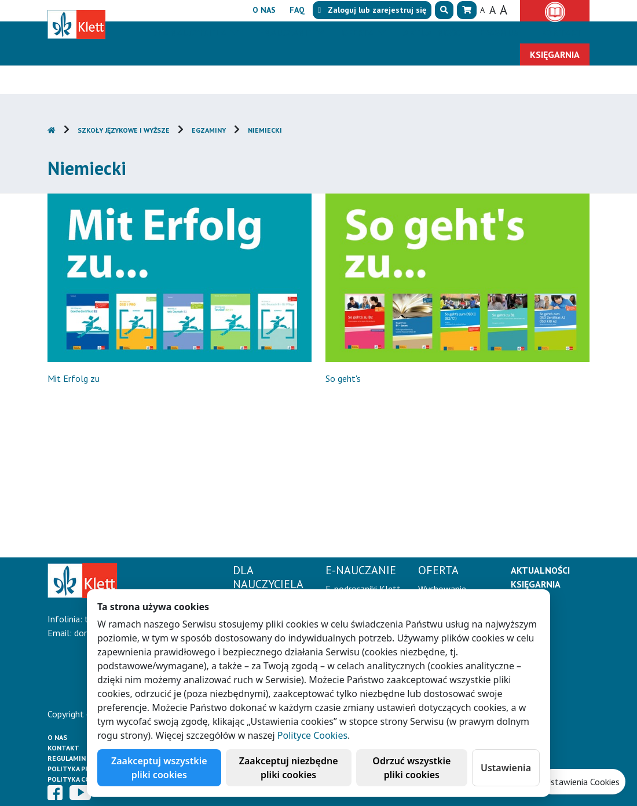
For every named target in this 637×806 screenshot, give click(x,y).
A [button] (482, 10)
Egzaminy (209, 130)
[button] (444, 10)
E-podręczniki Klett (363, 589)
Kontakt (63, 747)
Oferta (358, 32)
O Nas (57, 737)
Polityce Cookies (312, 735)
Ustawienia (506, 767)
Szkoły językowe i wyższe (124, 130)
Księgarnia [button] (555, 54)
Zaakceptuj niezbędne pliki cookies (288, 767)
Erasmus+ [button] (501, 32)
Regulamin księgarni (84, 758)
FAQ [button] (297, 10)
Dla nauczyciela (189, 32)
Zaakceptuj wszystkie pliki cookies (159, 767)
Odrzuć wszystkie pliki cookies (411, 767)
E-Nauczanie (285, 32)
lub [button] (372, 10)
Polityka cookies (79, 779)
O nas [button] (264, 10)
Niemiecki (265, 130)
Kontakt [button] (561, 32)
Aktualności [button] (432, 32)
